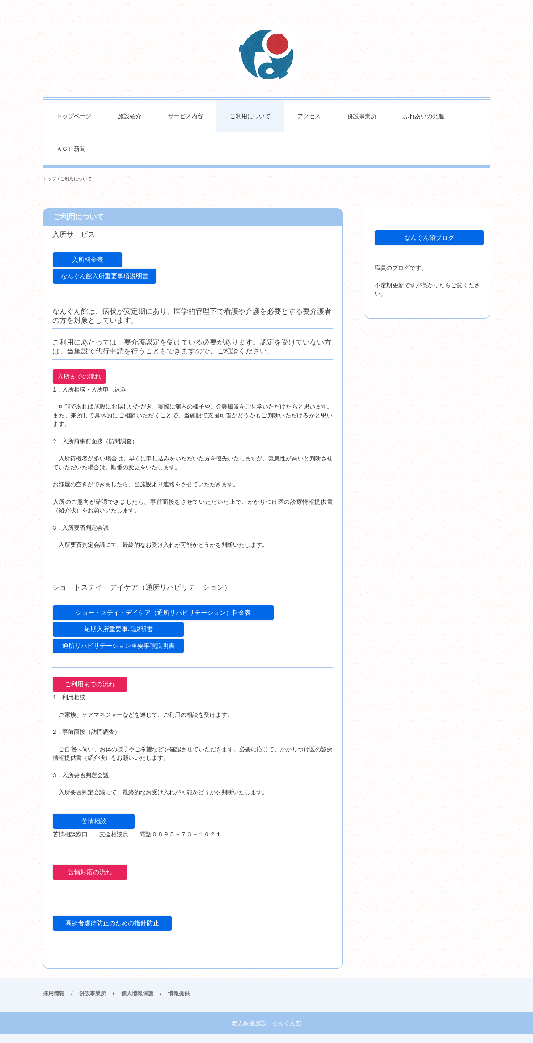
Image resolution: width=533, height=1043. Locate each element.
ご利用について (250, 116)
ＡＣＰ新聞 (70, 148)
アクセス (309, 116)
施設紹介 (129, 116)
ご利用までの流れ (90, 684)
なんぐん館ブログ (429, 237)
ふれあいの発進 (423, 116)
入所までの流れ (79, 376)
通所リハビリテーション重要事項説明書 (118, 645)
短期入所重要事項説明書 (118, 629)
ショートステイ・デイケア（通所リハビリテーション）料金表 (163, 612)
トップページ (73, 116)
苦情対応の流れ (90, 872)
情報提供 (179, 993)
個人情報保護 (137, 993)
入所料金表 (87, 259)
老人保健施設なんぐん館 (266, 53)
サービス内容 (185, 116)
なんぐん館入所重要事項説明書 (104, 276)
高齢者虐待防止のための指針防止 (112, 923)
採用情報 (53, 993)
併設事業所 (361, 116)
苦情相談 (93, 821)
